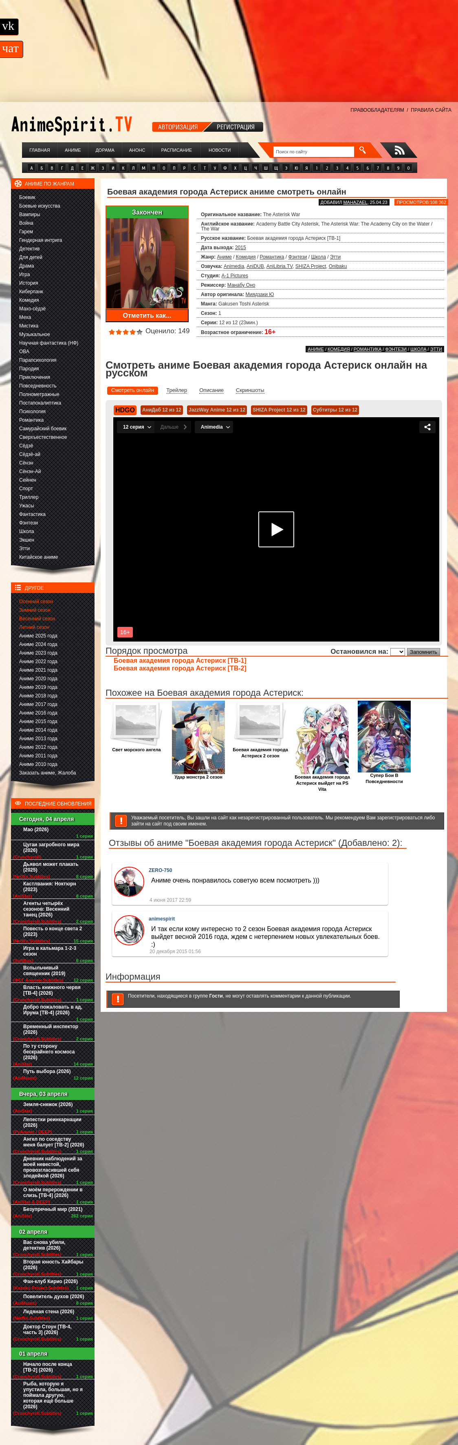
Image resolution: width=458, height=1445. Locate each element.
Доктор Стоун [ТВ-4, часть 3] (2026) (47, 1329)
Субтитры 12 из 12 (335, 410)
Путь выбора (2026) (46, 1071)
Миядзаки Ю (260, 294)
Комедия (29, 300)
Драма (26, 266)
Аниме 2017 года (38, 704)
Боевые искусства (39, 206)
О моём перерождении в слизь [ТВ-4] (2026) (53, 1192)
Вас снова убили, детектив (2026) (44, 1245)
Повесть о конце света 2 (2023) (52, 931)
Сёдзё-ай (29, 454)
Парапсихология (38, 360)
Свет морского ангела (136, 747)
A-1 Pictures (235, 276)
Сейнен (27, 480)
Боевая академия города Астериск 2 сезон (260, 750)
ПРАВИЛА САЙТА (431, 110)
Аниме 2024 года (38, 644)
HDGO (125, 410)
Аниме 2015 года (38, 721)
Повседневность (38, 386)
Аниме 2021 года (38, 670)
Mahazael (355, 202)
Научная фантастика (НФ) (48, 343)
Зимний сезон (35, 610)
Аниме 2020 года (38, 679)
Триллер (28, 497)
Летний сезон (34, 627)
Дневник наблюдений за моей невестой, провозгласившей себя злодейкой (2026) (52, 1167)
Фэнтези (28, 523)
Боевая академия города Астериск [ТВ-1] (180, 660)
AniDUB (255, 266)
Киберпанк (31, 291)
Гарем (26, 232)
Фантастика (32, 514)
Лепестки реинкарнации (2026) (52, 1122)
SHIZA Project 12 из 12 (279, 410)
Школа (26, 531)
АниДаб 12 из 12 (161, 410)
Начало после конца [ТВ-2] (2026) (47, 1367)
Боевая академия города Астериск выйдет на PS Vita (322, 781)
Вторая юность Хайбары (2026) (53, 1264)
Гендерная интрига (40, 240)
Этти (24, 548)
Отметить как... (147, 315)
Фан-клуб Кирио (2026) (50, 1281)
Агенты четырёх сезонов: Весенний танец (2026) (46, 909)
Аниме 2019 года (38, 687)
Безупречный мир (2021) (52, 1209)
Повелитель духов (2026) (53, 1296)
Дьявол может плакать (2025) (51, 867)
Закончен (147, 212)
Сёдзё (26, 446)
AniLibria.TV (279, 266)
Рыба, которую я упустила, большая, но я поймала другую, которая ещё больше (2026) (53, 1395)
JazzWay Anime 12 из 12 (217, 410)
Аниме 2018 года (38, 696)
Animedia (234, 266)
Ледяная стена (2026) (48, 1311)
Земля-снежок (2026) (48, 1104)
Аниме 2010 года (38, 764)
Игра (24, 274)
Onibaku (338, 266)
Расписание (176, 150)
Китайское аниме (38, 557)
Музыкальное (34, 334)
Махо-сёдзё (32, 309)
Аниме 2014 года (38, 730)
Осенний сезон (36, 601)
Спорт (26, 488)
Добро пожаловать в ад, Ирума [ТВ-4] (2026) (52, 1010)
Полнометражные (39, 394)
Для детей (30, 257)
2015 (240, 247)
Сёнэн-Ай (30, 471)
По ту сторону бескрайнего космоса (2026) (49, 1051)
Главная (39, 150)
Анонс (137, 150)
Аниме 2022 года (38, 661)
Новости (220, 150)
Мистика (28, 326)
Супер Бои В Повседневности (384, 776)
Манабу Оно (241, 285)
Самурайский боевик (42, 429)
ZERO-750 (160, 870)
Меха (25, 317)
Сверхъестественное (43, 437)
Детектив (29, 249)
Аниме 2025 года (38, 636)
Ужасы (26, 506)
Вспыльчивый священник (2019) (44, 970)
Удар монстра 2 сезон (198, 774)
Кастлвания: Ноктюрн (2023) (49, 886)
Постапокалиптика (40, 403)
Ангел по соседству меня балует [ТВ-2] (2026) (53, 1142)
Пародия (29, 369)
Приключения (34, 377)
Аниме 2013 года (38, 738)
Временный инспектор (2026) (50, 1029)
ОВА (24, 351)
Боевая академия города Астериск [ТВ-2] (180, 668)
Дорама (104, 150)
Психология (32, 411)
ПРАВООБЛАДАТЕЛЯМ (377, 110)
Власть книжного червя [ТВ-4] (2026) (52, 990)
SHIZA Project (310, 266)
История (28, 283)
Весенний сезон (37, 619)
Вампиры (29, 214)
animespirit (162, 919)
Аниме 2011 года (38, 756)
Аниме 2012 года (38, 747)
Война (26, 223)
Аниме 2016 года (38, 713)
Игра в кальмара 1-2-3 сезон (49, 951)
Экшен (26, 540)
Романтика (31, 420)
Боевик (27, 197)
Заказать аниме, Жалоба (47, 773)
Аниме (73, 150)
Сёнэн (26, 463)
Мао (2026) (35, 829)
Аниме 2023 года (38, 653)
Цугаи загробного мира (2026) (51, 847)
